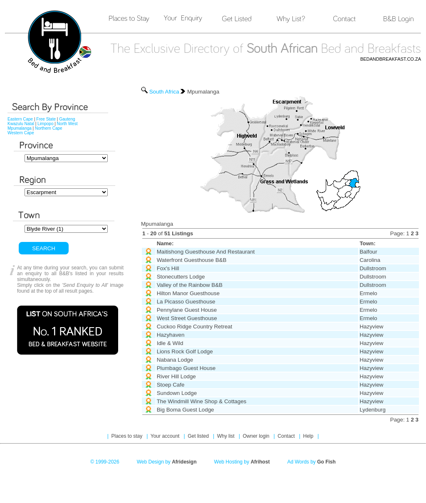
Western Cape (20, 133)
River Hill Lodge (176, 376)
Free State (46, 119)
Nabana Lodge (175, 360)
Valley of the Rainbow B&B (190, 285)
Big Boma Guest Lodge (185, 410)
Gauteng (67, 119)
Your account (166, 436)
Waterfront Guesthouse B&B (192, 260)
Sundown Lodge (177, 393)
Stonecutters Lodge (181, 277)
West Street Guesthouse (187, 318)
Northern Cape (48, 128)
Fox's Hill (168, 268)
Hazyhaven (171, 335)
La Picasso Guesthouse (186, 301)
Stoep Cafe (171, 385)
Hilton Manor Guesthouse (188, 293)
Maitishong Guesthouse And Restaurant (206, 252)
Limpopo (45, 123)
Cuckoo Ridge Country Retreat (195, 326)
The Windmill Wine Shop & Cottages (202, 401)
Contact (286, 436)
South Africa (164, 92)
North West (67, 123)
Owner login (256, 436)
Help (309, 436)
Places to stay (127, 436)
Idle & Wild (170, 343)
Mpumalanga (19, 128)
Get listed (199, 436)
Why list (226, 436)
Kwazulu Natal (20, 123)
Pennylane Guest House (187, 310)
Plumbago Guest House (186, 368)
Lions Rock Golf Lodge (185, 351)
